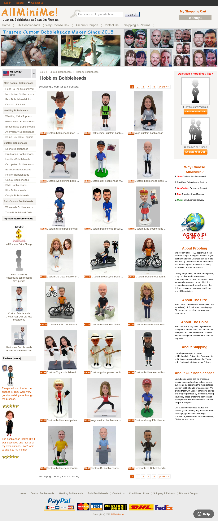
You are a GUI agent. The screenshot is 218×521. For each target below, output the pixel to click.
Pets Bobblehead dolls (18, 99)
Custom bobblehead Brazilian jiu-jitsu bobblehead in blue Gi (124, 228)
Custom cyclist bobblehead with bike (68, 324)
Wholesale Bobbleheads (19, 207)
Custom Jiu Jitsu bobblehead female (67, 276)
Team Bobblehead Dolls (18, 212)
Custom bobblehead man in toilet (65, 133)
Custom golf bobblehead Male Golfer (111, 180)
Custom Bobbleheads (15, 143)
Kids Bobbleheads (15, 190)
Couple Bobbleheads (17, 195)
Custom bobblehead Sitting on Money (112, 324)
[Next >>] (164, 86)
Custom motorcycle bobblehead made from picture (120, 276)
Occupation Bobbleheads (19, 164)
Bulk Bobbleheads (98, 493)
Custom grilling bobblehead (62, 228)
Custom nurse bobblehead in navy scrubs (158, 324)
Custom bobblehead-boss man (152, 180)
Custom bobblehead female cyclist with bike (160, 276)
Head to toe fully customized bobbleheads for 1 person (19, 277)
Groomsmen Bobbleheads (20, 121)
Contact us (35, 2)
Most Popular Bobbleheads (18, 83)
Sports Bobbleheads (16, 148)
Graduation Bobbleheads (19, 154)
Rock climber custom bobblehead (109, 133)
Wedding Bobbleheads (16, 110)
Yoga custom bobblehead (149, 133)
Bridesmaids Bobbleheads (20, 126)
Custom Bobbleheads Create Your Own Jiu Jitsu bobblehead (19, 316)
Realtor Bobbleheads (17, 174)
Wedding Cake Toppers (18, 116)
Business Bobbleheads (18, 169)
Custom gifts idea (15, 104)
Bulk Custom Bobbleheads (18, 201)
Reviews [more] (12, 358)
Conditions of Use (139, 493)
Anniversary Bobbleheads (19, 131)
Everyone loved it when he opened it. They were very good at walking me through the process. (17, 392)
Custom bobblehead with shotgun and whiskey (161, 372)
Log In (7, 2)
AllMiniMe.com (117, 514)
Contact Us (118, 493)
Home (42, 72)
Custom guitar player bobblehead (109, 372)
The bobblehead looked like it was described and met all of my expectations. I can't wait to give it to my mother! (18, 443)
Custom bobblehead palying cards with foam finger (75, 420)
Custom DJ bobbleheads (105, 468)
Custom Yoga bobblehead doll (64, 372)
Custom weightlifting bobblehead (65, 180)
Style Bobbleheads (16, 185)
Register (19, 2)
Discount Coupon (188, 493)
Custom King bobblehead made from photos (160, 228)
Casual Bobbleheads (17, 179)
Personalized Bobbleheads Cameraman (157, 468)
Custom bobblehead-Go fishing (64, 468)
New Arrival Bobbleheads (19, 94)
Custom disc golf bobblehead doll (153, 420)
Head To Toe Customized (19, 89)
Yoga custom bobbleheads (106, 420)
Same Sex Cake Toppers (19, 137)
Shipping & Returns (164, 493)
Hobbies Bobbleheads (17, 159)
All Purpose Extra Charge (19, 244)
